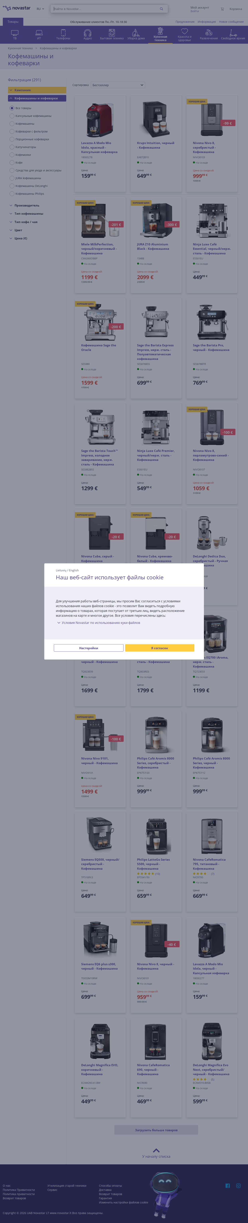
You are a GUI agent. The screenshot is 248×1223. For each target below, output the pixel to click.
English (74, 570)
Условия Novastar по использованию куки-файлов (98, 622)
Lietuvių (61, 570)
